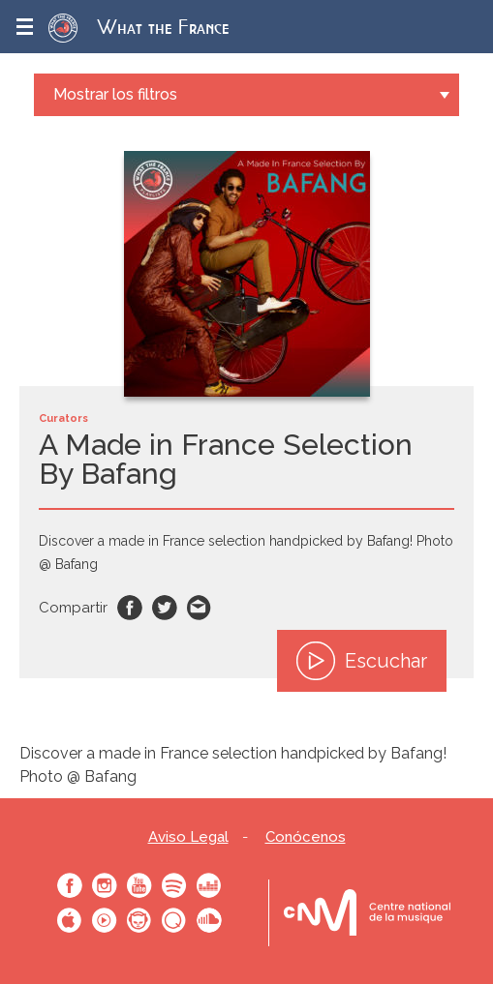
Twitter (164, 607)
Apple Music (69, 920)
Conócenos (305, 837)
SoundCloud (209, 920)
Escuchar (361, 660)
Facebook (129, 607)
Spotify (174, 885)
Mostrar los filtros (115, 94)
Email (199, 607)
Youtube (139, 885)
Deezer (209, 885)
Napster (139, 920)
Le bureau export (367, 913)
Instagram (104, 885)
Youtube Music (104, 920)
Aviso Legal (188, 837)
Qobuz (174, 920)
